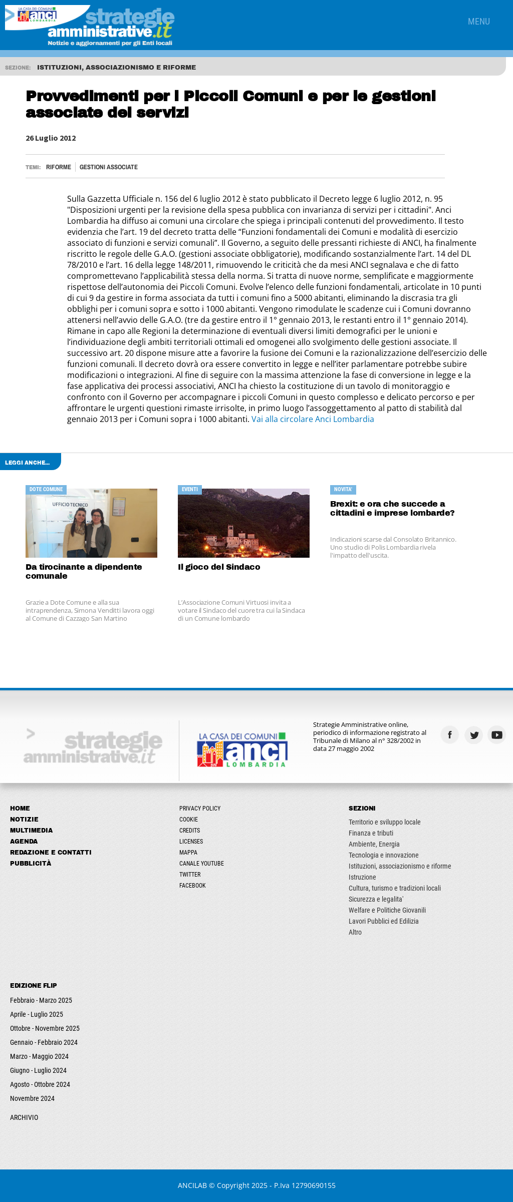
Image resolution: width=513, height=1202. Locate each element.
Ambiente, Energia (374, 844)
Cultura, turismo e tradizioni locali (395, 888)
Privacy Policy (199, 809)
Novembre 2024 (32, 1098)
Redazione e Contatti (51, 853)
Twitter (189, 875)
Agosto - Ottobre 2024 (40, 1084)
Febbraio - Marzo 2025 (41, 1000)
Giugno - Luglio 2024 (38, 1070)
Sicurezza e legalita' (376, 899)
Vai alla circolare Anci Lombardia (312, 419)
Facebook (192, 886)
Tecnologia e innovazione (384, 855)
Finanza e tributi (371, 833)
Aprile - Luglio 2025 (36, 1014)
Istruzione (362, 877)
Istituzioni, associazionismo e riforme (400, 866)
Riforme (58, 167)
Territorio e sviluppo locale (385, 822)
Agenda (24, 842)
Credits (189, 831)
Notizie (24, 820)
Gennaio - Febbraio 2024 (44, 1042)
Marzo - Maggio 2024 (39, 1056)
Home (20, 809)
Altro (355, 932)
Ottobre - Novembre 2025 (45, 1028)
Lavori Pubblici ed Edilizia (384, 921)
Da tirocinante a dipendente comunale (84, 571)
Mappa (188, 853)
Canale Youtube (201, 864)
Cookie (188, 820)
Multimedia (31, 831)
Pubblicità (30, 864)
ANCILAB (192, 1185)
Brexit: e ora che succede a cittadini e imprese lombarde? (392, 508)
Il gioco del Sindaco (219, 567)
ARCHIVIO (24, 1117)
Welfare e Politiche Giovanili (387, 910)
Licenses (191, 842)
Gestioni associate (109, 167)
